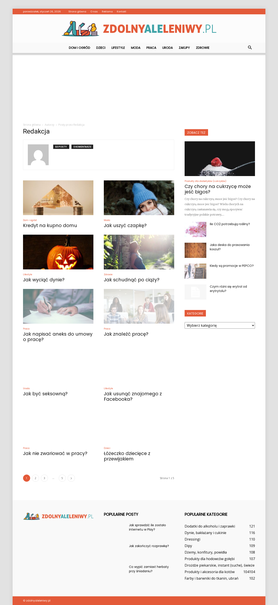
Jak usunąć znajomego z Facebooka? (133, 396)
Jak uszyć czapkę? (125, 225)
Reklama (107, 11)
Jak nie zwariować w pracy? (55, 453)
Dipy (188, 545)
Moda (135, 48)
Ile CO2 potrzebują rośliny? (230, 224)
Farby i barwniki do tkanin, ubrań (211, 578)
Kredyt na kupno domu (50, 225)
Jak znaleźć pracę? (126, 334)
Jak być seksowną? (45, 394)
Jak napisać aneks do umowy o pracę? (58, 337)
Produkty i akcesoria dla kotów (210, 571)
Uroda (167, 48)
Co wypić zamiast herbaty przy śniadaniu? (149, 569)
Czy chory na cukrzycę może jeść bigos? (218, 189)
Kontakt (121, 11)
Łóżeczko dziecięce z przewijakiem (127, 456)
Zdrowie (202, 48)
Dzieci (100, 48)
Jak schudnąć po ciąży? (131, 280)
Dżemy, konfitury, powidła (206, 552)
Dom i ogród (79, 48)
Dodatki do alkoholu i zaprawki (210, 526)
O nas (94, 11)
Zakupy (184, 48)
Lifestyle (118, 48)
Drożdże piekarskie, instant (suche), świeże (220, 565)
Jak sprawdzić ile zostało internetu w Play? (147, 527)
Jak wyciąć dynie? (44, 280)
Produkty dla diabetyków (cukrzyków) (205, 181)
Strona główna (77, 11)
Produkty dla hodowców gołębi (210, 558)
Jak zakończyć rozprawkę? (149, 546)
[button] (250, 48)
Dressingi (192, 539)
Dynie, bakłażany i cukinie (205, 532)
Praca (151, 48)
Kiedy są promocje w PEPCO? (232, 266)
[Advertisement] (139, 85)
